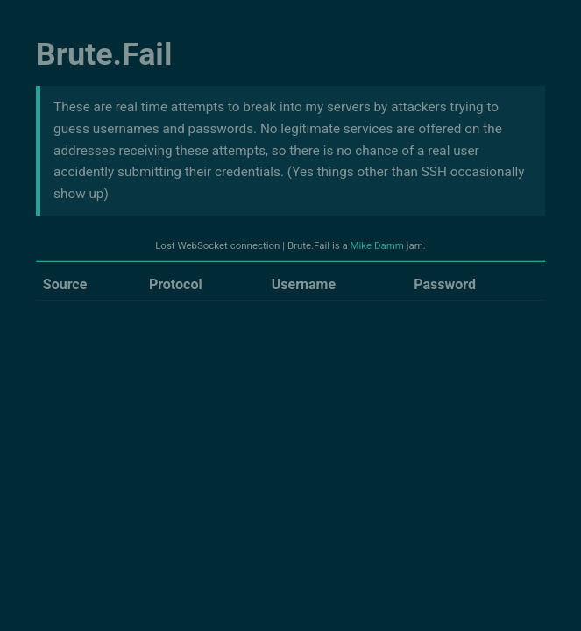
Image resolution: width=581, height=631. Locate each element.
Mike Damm (377, 245)
